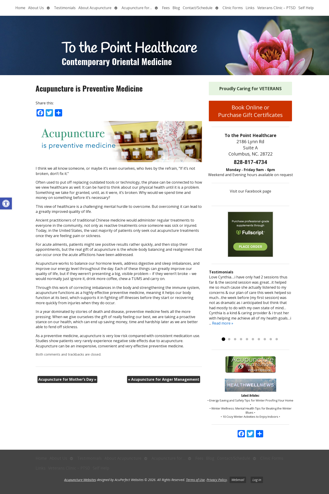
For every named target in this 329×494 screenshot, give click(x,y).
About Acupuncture (94, 7)
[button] (6, 203)
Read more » (222, 323)
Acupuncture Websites (80, 480)
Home (20, 7)
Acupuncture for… (137, 7)
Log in (256, 480)
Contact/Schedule (197, 7)
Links (250, 7)
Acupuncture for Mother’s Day (67, 379)
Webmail (237, 480)
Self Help (306, 7)
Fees (166, 7)
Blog (176, 7)
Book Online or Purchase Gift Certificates (250, 111)
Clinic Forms (233, 7)
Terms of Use (195, 480)
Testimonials (65, 7)
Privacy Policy (217, 480)
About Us (36, 7)
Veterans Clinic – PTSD (276, 7)
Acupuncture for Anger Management (163, 379)
